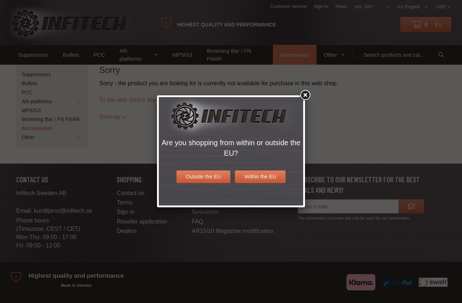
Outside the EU (203, 176)
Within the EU (260, 176)
